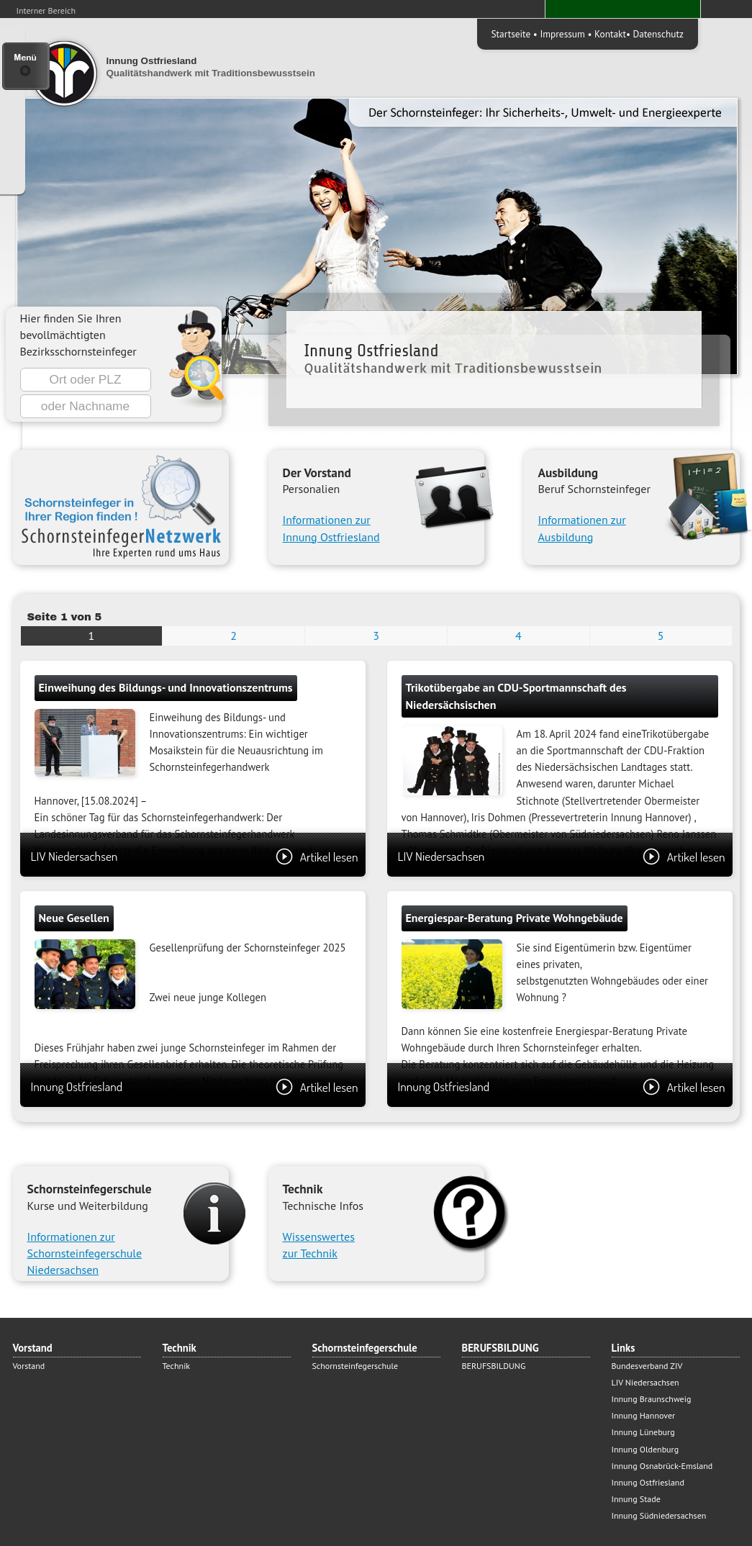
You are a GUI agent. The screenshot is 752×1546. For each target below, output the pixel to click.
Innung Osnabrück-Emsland (662, 1465)
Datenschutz (658, 33)
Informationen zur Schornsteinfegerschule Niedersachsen (84, 1253)
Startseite (511, 33)
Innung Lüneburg (643, 1432)
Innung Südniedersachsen (659, 1515)
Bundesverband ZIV (647, 1365)
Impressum (562, 33)
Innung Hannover (644, 1415)
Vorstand (29, 1365)
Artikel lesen (317, 856)
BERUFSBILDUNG (494, 1365)
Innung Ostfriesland (194, 1086)
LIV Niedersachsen (194, 856)
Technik (177, 1365)
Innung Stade (636, 1498)
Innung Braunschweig (652, 1398)
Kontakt (610, 33)
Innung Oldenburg (645, 1449)
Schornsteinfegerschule (355, 1365)
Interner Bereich (46, 10)
